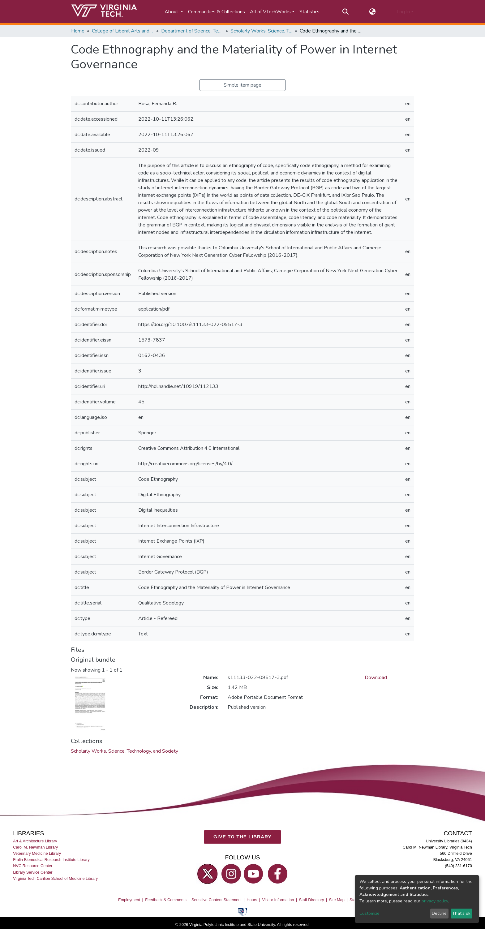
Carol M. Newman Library (35, 847)
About (172, 11)
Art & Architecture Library (35, 841)
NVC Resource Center (32, 865)
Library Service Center (32, 872)
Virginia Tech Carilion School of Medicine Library (55, 878)
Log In (403, 11)
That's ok (461, 913)
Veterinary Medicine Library (37, 853)
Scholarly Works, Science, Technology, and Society (261, 31)
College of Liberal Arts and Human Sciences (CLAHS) (123, 31)
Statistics (309, 11)
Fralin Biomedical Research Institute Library (51, 859)
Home (77, 31)
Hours (252, 899)
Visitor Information (278, 899)
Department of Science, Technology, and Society (192, 31)
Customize (369, 913)
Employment (129, 899)
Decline (439, 913)
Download (376, 677)
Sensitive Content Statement (216, 899)
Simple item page (242, 85)
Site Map (337, 899)
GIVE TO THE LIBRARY (242, 836)
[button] (372, 11)
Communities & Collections (216, 11)
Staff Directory (311, 899)
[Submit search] (345, 11)
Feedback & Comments (166, 899)
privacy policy (435, 901)
